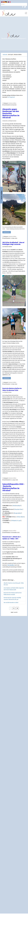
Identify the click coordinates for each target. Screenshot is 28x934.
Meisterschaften (12, 103)
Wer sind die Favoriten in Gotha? (11, 602)
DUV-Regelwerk (11, 97)
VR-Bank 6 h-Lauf (16, 520)
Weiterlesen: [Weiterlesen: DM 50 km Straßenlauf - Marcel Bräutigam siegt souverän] (7, 378)
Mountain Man (18, 509)
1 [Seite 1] (10, 608)
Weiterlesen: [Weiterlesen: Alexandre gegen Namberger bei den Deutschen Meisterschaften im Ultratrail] (7, 232)
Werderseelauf (17, 505)
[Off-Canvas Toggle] (26, 13)
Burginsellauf (18, 513)
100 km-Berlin (20, 516)
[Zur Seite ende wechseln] (17, 608)
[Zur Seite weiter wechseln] (13, 608)
